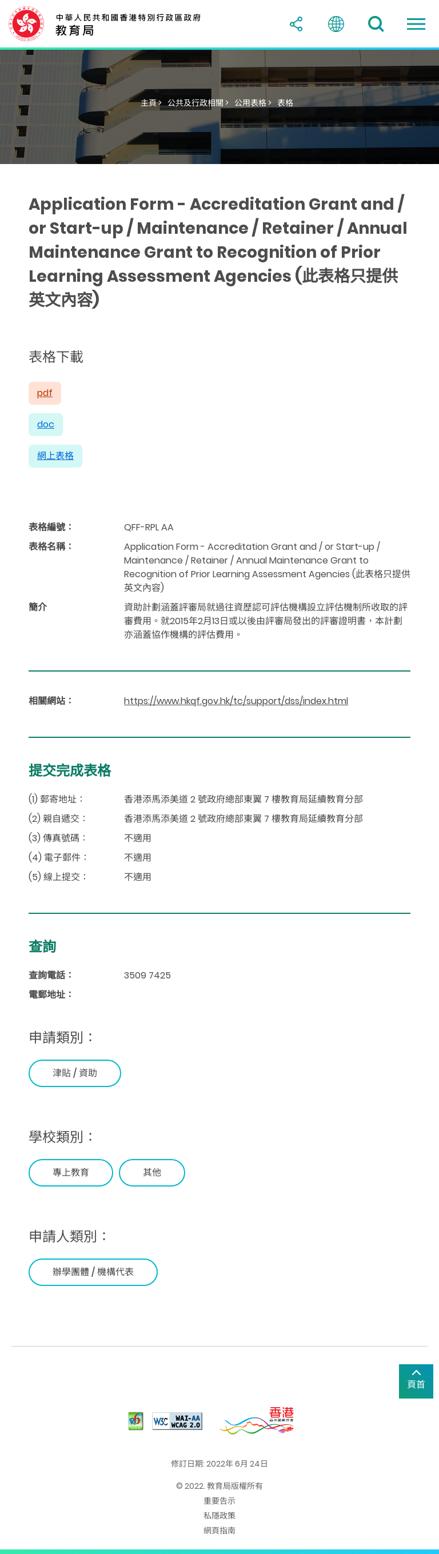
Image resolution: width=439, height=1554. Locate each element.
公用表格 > (253, 103)
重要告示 (219, 1501)
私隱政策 (219, 1515)
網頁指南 (219, 1530)
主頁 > (151, 103)
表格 (285, 103)
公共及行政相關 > (198, 103)
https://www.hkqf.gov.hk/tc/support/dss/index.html (236, 701)
